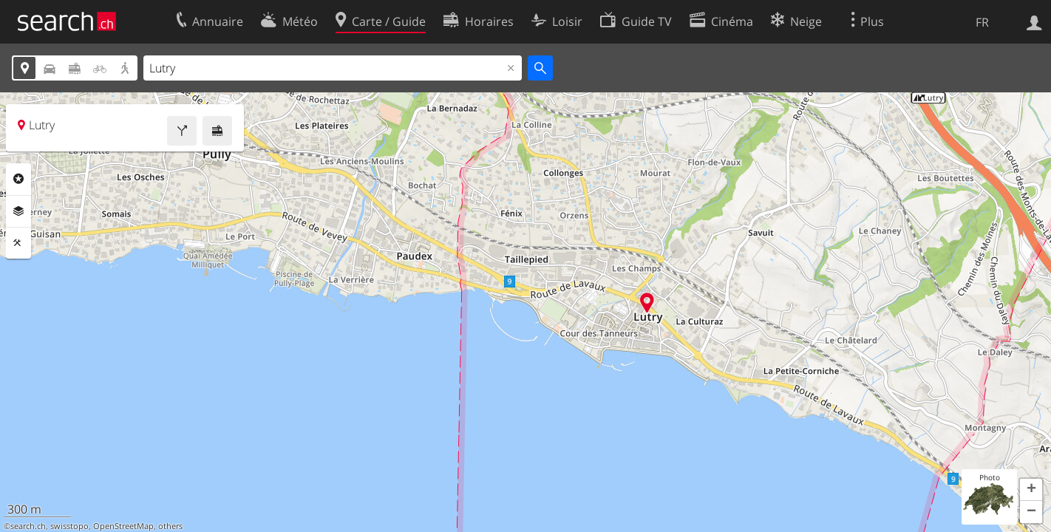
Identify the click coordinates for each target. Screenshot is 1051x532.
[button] (1031, 490)
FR (982, 22)
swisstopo (69, 526)
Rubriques (18, 178)
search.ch (28, 526)
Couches (18, 211)
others (170, 526)
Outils (18, 243)
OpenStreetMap (123, 526)
